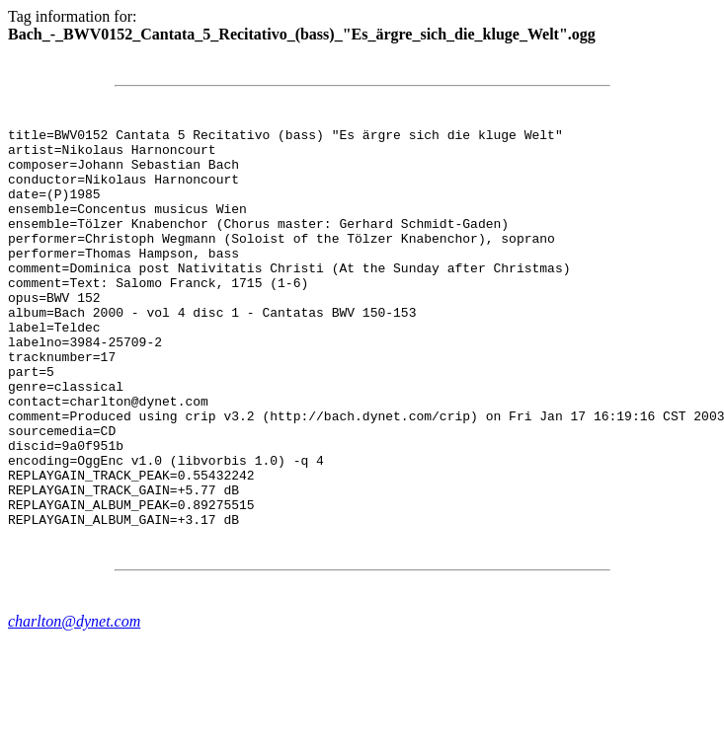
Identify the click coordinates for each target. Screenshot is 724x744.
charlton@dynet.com (74, 701)
